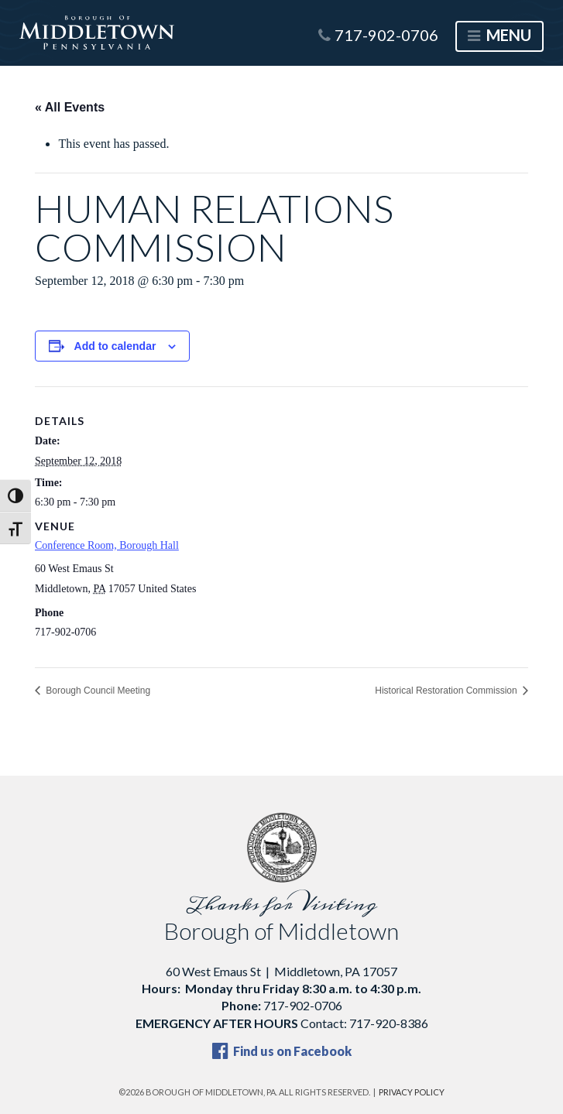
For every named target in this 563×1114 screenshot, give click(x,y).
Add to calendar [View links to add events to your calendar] (115, 346)
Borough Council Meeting (96, 690)
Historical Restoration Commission (447, 690)
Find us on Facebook (282, 1051)
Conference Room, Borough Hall (107, 545)
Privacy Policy (412, 1092)
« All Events (70, 107)
